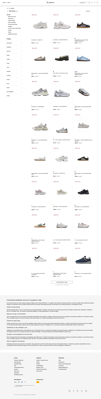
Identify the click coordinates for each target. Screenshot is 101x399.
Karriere (38, 363)
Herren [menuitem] (8, 2)
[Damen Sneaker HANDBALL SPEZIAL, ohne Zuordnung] (53, 271)
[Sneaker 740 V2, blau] (53, 171)
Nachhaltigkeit (39, 365)
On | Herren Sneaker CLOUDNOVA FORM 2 (61, 139)
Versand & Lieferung (18, 360)
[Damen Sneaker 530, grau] (31, 205)
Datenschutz (61, 362)
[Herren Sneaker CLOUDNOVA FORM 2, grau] (53, 138)
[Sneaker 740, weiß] (31, 38)
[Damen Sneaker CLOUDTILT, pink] (75, 238)
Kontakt (16, 369)
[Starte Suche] (89, 2)
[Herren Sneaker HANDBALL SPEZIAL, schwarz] (76, 71)
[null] (40, 25)
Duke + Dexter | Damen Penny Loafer (60, 73)
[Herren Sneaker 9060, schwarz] (75, 205)
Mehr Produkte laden (61, 282)
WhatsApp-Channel (18, 374)
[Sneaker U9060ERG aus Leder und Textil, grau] (75, 138)
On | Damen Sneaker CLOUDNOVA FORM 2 (61, 239)
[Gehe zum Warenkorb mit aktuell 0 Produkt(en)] (97, 2)
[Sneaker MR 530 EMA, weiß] (53, 38)
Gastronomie (39, 371)
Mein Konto (16, 371)
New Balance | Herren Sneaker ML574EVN (83, 273)
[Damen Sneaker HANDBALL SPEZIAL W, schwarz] (75, 38)
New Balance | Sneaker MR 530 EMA (60, 39)
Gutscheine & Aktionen (41, 369)
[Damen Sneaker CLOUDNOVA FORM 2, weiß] (53, 238)
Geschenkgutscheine (19, 367)
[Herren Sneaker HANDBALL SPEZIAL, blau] (75, 71)
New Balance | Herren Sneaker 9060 (82, 206)
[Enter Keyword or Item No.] (84, 2)
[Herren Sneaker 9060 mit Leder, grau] (31, 138)
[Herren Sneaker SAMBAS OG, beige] (31, 71)
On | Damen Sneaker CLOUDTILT (81, 240)
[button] (92, 2)
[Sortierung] (89, 11)
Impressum (61, 365)
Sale (9, 8)
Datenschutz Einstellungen (65, 363)
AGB (60, 360)
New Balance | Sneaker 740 (36, 39)
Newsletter (16, 372)
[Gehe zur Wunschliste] (94, 2)
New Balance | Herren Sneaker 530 (60, 106)
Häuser (37, 362)
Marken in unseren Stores (42, 360)
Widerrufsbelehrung (63, 367)
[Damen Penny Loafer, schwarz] (53, 71)
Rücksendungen (17, 363)
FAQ (15, 365)
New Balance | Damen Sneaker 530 (38, 206)
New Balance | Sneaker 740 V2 (59, 173)
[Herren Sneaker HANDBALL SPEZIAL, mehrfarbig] (31, 238)
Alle (7, 8)
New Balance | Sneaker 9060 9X (37, 106)
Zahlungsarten (17, 362)
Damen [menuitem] (4, 2)
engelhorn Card (39, 367)
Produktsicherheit (63, 369)
